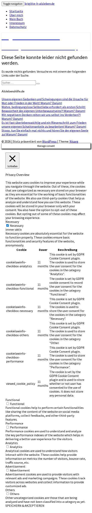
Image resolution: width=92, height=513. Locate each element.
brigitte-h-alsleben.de (39, 3)
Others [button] (10, 490)
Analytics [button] (11, 443)
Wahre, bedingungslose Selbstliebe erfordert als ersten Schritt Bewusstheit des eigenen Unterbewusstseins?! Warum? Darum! (44, 109)
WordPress (49, 141)
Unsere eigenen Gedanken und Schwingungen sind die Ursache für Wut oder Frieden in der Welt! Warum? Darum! (45, 101)
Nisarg (74, 141)
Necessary (16, 226)
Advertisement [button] (15, 466)
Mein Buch (16, 19)
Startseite (16, 11)
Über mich (16, 15)
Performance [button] (14, 423)
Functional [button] (12, 400)
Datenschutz (18, 27)
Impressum (17, 23)
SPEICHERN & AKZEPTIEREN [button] (24, 506)
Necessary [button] (12, 222)
